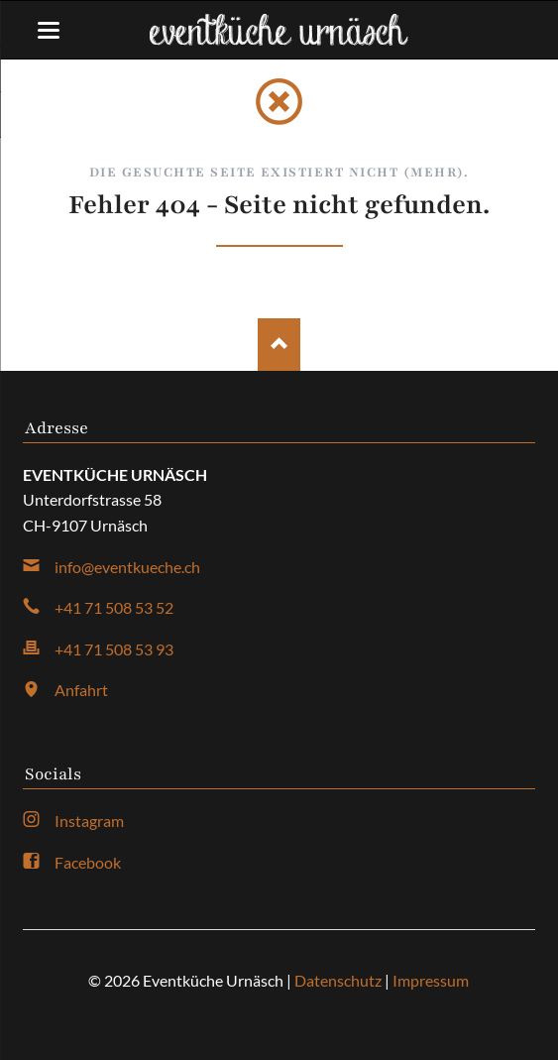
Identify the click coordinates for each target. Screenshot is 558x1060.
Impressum (430, 980)
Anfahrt (81, 689)
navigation (48, 30)
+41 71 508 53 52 (114, 607)
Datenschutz (338, 980)
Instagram (89, 820)
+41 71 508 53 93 (114, 649)
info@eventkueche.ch (127, 566)
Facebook (88, 862)
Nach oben (279, 344)
